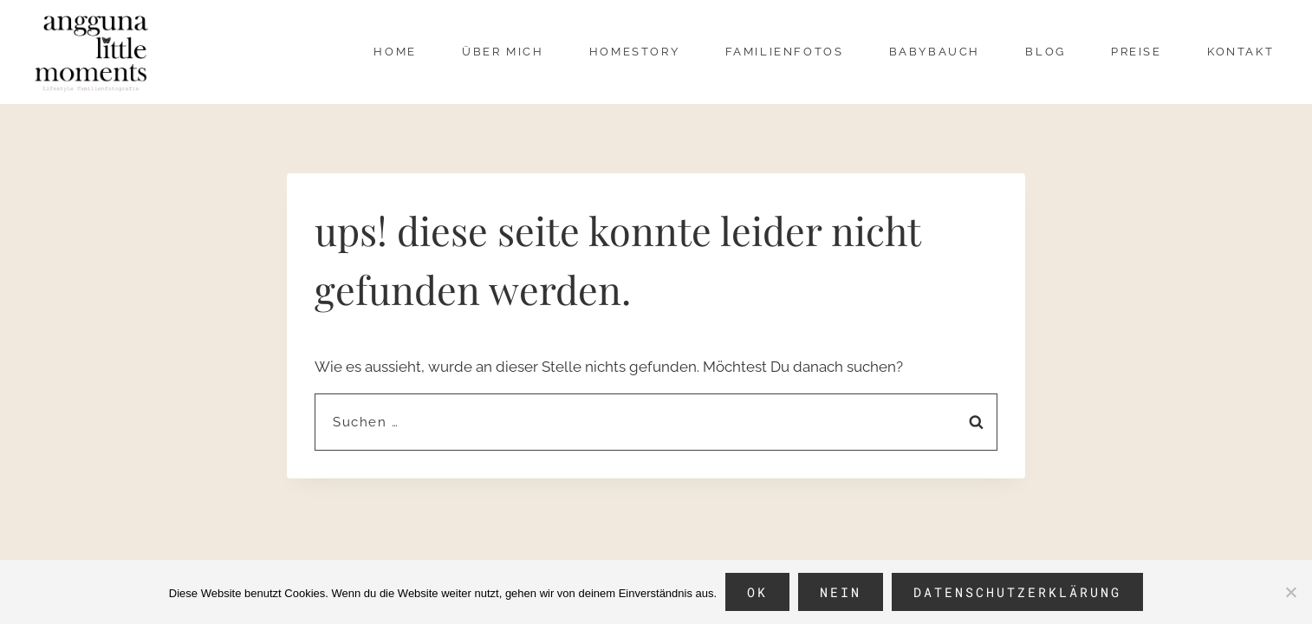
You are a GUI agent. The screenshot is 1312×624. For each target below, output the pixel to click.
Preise (1136, 51)
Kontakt (1240, 51)
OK (757, 592)
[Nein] (1290, 592)
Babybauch (934, 51)
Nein (840, 592)
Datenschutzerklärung (1017, 592)
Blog (1045, 51)
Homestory (634, 51)
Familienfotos (784, 51)
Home (394, 51)
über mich (502, 51)
